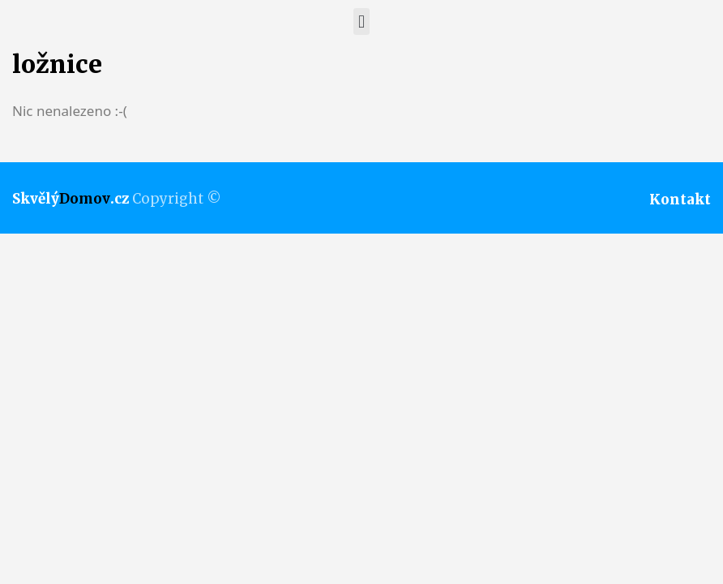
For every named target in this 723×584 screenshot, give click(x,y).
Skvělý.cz (70, 199)
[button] (361, 21)
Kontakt (680, 199)
